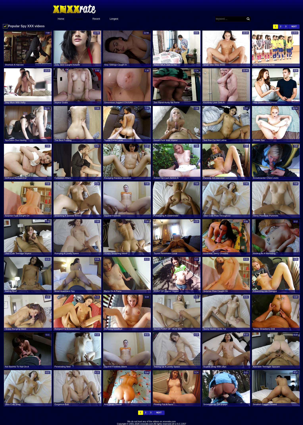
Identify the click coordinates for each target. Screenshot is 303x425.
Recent (96, 18)
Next (294, 26)
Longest (114, 18)
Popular (78, 18)
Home (61, 18)
